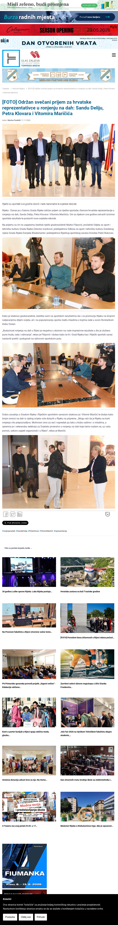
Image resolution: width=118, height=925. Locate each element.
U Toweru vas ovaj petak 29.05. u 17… (19, 826)
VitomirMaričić (47, 531)
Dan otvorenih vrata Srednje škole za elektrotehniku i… (86, 780)
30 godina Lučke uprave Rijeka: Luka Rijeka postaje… (27, 591)
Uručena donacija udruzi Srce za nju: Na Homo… (24, 780)
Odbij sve (26, 917)
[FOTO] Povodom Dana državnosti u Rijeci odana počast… (87, 637)
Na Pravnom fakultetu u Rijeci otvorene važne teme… (27, 632)
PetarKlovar (34, 531)
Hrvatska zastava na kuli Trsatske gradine (80, 591)
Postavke (10, 917)
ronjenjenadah (9, 531)
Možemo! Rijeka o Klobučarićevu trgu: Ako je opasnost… (86, 826)
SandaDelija (22, 531)
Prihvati (41, 917)
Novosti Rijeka (19, 88)
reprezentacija (61, 531)
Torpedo (5, 88)
